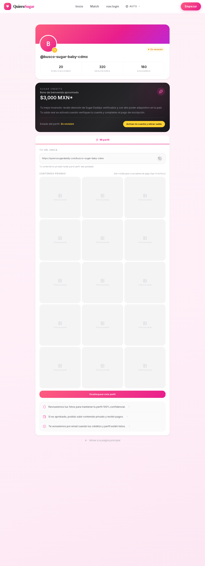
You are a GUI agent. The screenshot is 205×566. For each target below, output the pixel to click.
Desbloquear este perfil (102, 394)
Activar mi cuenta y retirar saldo (144, 124)
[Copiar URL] (160, 158)
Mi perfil (102, 141)
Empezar (191, 6)
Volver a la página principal (102, 439)
